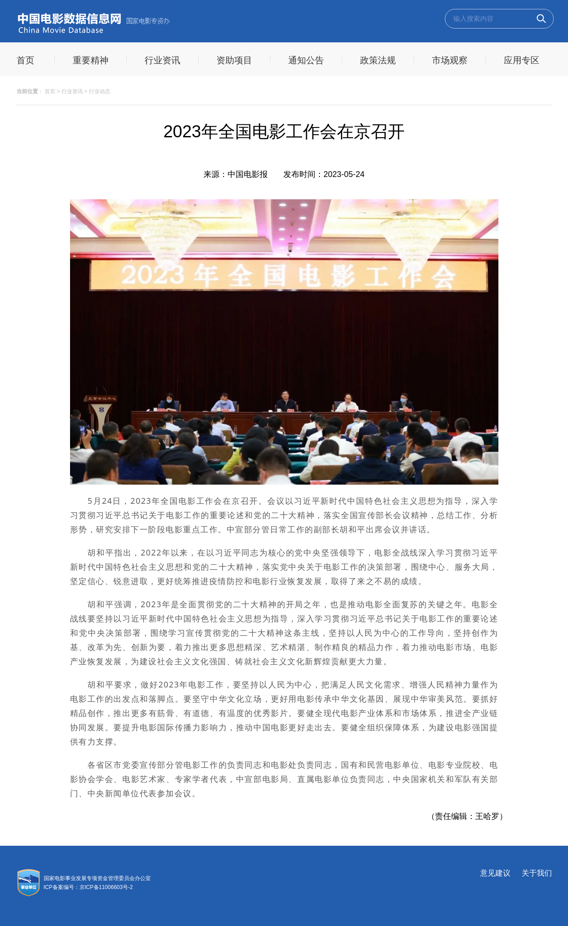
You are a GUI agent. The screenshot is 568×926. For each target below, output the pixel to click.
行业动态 (99, 91)
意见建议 (495, 873)
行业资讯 (162, 60)
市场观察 (450, 60)
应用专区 (521, 60)
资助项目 (234, 60)
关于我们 (537, 873)
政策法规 (378, 60)
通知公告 (306, 60)
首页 (50, 91)
